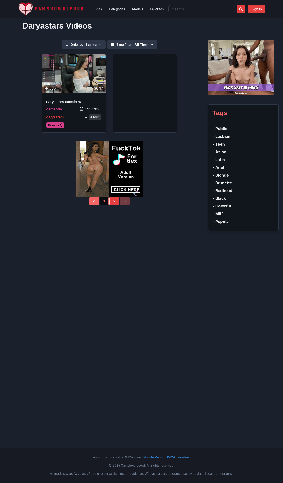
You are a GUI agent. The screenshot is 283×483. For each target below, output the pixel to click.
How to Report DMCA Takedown (167, 457)
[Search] (241, 9)
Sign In (257, 9)
